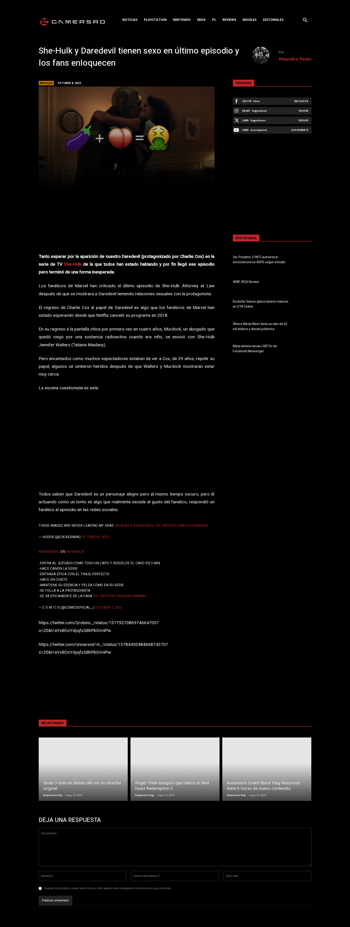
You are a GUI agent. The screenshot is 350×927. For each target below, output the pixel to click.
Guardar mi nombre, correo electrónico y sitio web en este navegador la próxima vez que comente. (108, 888)
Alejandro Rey (52, 795)
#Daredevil (143, 525)
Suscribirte (299, 130)
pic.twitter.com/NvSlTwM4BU (119, 596)
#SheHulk (124, 525)
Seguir (303, 110)
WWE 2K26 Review (246, 282)
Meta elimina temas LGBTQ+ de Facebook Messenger (255, 349)
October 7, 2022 (108, 607)
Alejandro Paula (295, 59)
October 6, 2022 (95, 536)
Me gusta (301, 101)
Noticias (46, 83)
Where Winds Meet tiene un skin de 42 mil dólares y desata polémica (260, 326)
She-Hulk (72, 264)
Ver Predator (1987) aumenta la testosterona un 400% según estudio (259, 260)
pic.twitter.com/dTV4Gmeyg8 (181, 525)
